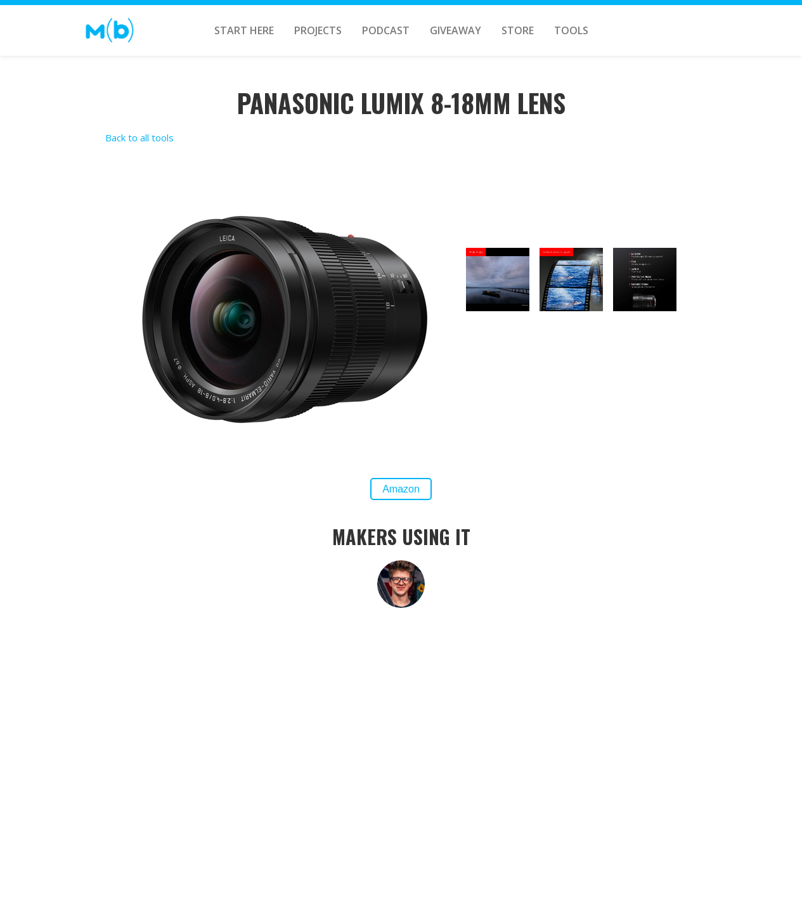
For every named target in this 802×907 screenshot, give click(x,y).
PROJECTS (318, 30)
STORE (517, 30)
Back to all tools (139, 137)
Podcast (386, 30)
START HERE (244, 30)
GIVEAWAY (455, 30)
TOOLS (571, 30)
